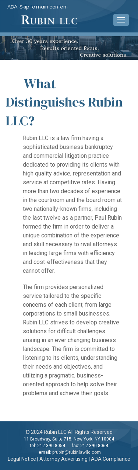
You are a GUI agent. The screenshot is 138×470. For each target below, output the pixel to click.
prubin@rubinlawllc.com (76, 452)
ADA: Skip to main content (37, 7)
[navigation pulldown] (121, 20)
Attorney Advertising (63, 459)
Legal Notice (22, 459)
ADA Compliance (110, 459)
